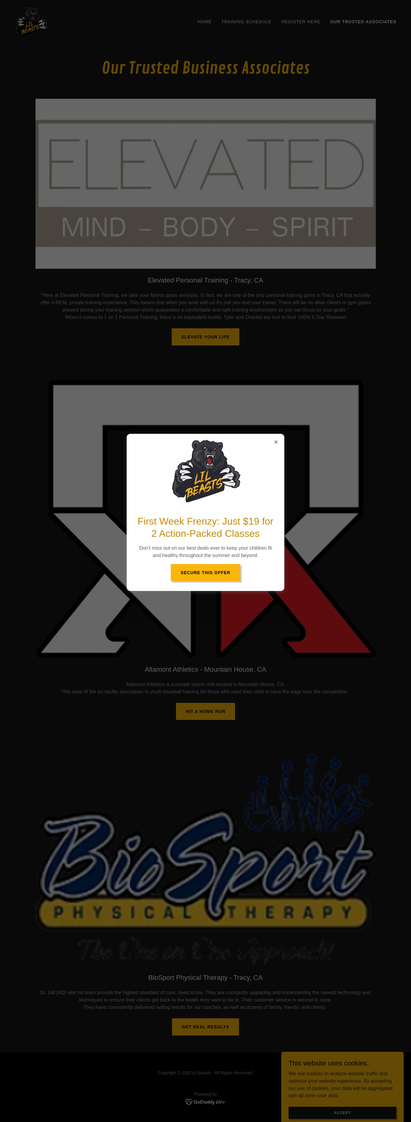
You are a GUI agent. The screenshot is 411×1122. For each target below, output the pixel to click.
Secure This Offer (205, 572)
